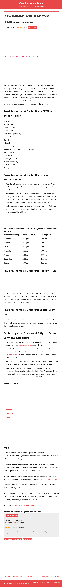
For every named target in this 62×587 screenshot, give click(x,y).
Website (9, 409)
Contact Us (42, 582)
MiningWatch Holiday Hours (50, 576)
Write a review (32, 27)
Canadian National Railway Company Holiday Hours (18, 576)
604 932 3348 (52, 479)
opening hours (27, 539)
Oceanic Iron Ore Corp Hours (23, 505)
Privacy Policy (57, 582)
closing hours (8, 539)
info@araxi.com (12, 355)
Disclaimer (49, 582)
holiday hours (18, 539)
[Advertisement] (31, 43)
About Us (35, 582)
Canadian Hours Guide (31, 3)
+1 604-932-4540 (25, 345)
